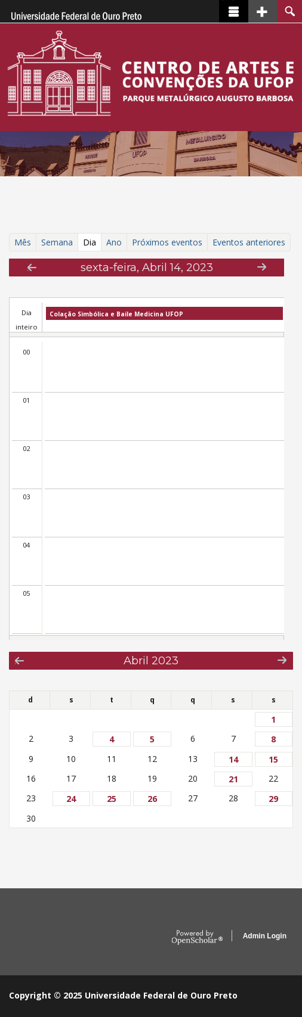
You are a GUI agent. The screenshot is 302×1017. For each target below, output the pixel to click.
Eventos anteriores (248, 242)
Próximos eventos (167, 242)
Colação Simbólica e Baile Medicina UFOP (116, 314)
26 (152, 798)
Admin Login (264, 936)
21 (233, 779)
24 (71, 798)
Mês (22, 242)
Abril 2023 (151, 660)
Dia (92, 242)
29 (273, 798)
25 (111, 798)
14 (233, 759)
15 (273, 759)
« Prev (31, 267)
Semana (57, 242)
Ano (114, 242)
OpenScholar (197, 938)
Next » (261, 266)
